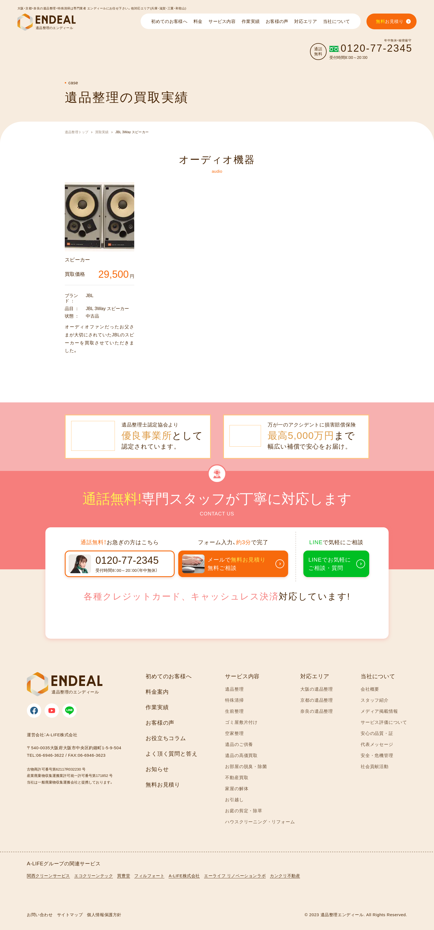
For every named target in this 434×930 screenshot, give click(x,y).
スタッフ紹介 (375, 700)
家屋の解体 (236, 788)
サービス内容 (242, 676)
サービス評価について (384, 722)
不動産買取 (236, 777)
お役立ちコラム (166, 738)
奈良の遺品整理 (316, 711)
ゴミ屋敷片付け (241, 722)
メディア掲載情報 (379, 711)
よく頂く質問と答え (171, 754)
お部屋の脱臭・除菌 (246, 766)
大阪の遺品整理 (316, 689)
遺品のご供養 (239, 744)
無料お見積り (163, 785)
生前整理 (234, 711)
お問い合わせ (40, 914)
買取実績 (102, 132)
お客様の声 (160, 723)
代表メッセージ (377, 744)
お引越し (234, 799)
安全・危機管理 (377, 755)
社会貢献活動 (375, 766)
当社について (378, 676)
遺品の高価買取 (241, 755)
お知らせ (157, 769)
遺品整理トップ (77, 132)
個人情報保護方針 (104, 914)
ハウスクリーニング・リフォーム (260, 821)
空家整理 (234, 733)
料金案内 (157, 692)
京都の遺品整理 (316, 700)
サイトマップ (70, 914)
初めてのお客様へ (169, 676)
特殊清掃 (234, 700)
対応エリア (314, 676)
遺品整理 (234, 689)
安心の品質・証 (377, 733)
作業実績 (157, 707)
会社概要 (370, 689)
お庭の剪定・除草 (243, 810)
